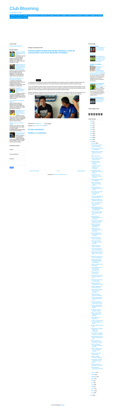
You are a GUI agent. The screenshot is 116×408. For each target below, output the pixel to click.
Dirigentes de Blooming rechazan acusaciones (96, 200)
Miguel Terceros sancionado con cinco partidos (100, 86)
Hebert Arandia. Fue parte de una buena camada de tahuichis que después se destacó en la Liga (20, 67)
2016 (91, 137)
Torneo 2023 (18, 17)
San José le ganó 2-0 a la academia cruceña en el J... (97, 276)
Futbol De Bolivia (94, 46)
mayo (92, 384)
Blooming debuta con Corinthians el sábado (96, 341)
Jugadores (93, 15)
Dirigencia (52, 15)
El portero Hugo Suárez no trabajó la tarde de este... (96, 298)
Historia (70, 15)
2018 (91, 133)
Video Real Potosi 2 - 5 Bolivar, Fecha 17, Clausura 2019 (100, 100)
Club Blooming (24, 8)
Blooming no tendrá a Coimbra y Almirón (96, 310)
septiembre (94, 376)
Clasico (19, 15)
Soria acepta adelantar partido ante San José (96, 302)
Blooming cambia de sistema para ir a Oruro (97, 283)
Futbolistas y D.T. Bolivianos (97, 83)
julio (92, 380)
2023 (91, 125)
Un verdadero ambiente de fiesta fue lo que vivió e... (96, 361)
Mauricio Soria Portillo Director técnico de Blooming (96, 314)
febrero (93, 390)
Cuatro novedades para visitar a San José (96, 287)
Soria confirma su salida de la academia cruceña (96, 193)
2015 (91, 139)
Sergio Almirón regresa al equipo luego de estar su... (97, 253)
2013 (91, 395)
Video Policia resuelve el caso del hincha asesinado (96, 291)
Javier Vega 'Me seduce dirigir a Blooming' (96, 145)
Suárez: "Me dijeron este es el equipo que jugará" (96, 204)
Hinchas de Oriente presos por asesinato (96, 295)
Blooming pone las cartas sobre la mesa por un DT (97, 153)
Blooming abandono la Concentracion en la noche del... (96, 234)
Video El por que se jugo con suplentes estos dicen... (96, 213)
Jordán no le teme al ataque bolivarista (95, 246)
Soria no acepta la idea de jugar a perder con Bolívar (96, 306)
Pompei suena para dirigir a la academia (97, 180)
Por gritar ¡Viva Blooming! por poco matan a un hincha (97, 322)
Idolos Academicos (78, 15)
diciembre (93, 143)
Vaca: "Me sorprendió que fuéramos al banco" (97, 197)
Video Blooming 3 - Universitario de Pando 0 (97, 369)
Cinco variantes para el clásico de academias (96, 249)
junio (92, 382)
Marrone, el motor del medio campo (96, 354)
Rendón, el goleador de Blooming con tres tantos (20, 53)
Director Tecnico (44, 15)
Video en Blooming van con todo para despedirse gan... (96, 269)
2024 (91, 123)
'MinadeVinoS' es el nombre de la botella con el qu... (96, 176)
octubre (93, 374)
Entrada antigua (81, 170)
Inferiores (86, 15)
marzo (93, 388)
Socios (12, 17)
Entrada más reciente (34, 170)
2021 (91, 127)
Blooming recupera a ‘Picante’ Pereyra (20, 133)
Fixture (58, 15)
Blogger (62, 405)
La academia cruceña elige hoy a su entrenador (96, 167)
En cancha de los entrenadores (95, 272)
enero (92, 392)
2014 (91, 141)
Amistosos (13, 15)
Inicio (58, 170)
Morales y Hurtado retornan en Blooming (96, 357)
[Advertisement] (54, 31)
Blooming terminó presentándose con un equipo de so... (96, 217)
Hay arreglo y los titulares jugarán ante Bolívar (97, 221)
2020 (91, 129)
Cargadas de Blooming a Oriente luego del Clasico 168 (20, 90)
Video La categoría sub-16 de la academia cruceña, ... (96, 350)
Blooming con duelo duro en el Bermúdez (97, 280)
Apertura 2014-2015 (37, 125)
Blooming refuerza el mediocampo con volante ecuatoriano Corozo (20, 112)
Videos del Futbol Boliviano (97, 97)
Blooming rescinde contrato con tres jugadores (95, 162)
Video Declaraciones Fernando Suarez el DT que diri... (97, 188)
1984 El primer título (95, 156)
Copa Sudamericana (34, 15)
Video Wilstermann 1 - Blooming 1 (96, 318)
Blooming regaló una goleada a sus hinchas (96, 365)
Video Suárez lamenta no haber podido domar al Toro (97, 337)
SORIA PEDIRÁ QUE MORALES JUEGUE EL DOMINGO (96, 261)
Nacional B (92, 55)
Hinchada (64, 15)
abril (92, 386)
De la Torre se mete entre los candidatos (97, 149)
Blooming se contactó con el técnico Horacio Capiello (16, 79)
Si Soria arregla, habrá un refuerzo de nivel (97, 158)
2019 (91, 131)
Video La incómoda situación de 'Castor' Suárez (96, 184)
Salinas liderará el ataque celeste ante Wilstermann (97, 330)
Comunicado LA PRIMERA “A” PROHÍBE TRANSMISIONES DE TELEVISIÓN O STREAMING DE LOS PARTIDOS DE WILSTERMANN (97, 70)
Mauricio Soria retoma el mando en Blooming (96, 257)
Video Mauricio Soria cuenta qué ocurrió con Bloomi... (97, 171)
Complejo (25, 15)
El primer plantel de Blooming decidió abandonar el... (95, 225)
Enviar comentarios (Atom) (60, 174)
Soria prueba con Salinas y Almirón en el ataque (97, 333)
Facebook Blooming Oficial (16, 46)
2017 (91, 135)
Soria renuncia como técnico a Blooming (96, 238)
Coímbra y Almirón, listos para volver (97, 265)
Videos (25, 17)
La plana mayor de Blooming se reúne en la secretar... (96, 230)
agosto (93, 378)
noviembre (93, 372)
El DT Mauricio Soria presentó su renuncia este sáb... (96, 242)
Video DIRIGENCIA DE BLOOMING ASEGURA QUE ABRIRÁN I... (97, 208)
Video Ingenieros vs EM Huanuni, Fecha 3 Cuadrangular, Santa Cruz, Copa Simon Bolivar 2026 (100, 59)
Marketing (100, 15)
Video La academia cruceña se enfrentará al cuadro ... (96, 345)
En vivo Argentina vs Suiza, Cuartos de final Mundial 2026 (100, 49)
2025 (91, 121)
